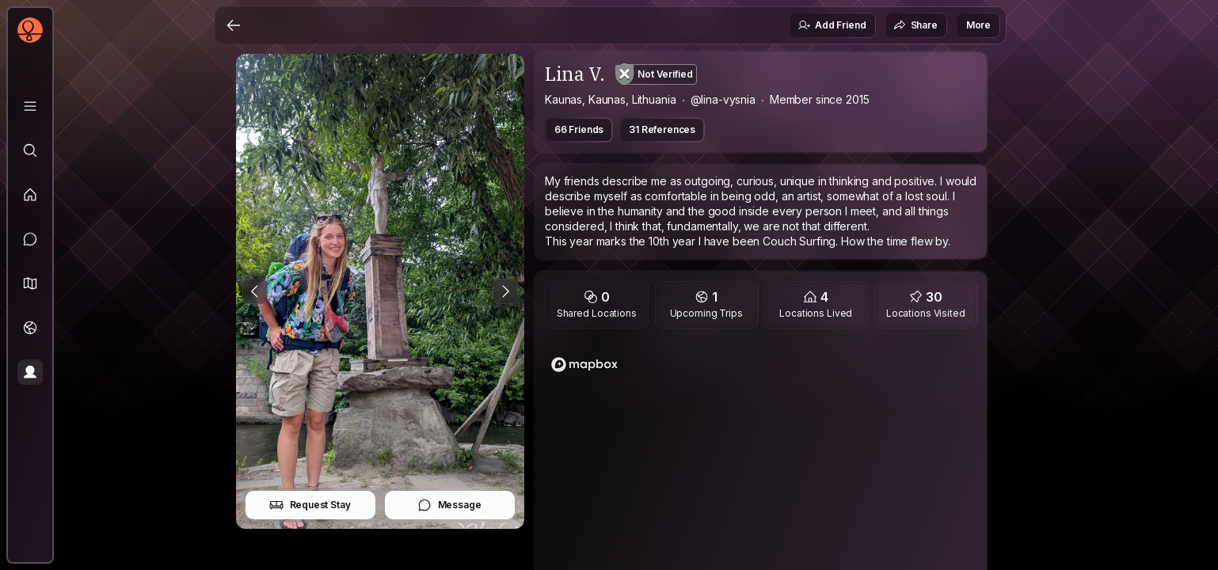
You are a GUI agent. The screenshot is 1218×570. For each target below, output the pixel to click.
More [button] (978, 25)
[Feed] (30, 194)
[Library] (30, 106)
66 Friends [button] (578, 129)
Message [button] (449, 505)
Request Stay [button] (310, 505)
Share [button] (915, 25)
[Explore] (30, 150)
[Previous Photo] (255, 291)
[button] (30, 283)
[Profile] (30, 372)
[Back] (233, 25)
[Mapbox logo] (584, 364)
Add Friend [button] (831, 25)
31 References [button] (662, 129)
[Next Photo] (505, 291)
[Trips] (30, 327)
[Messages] (30, 239)
